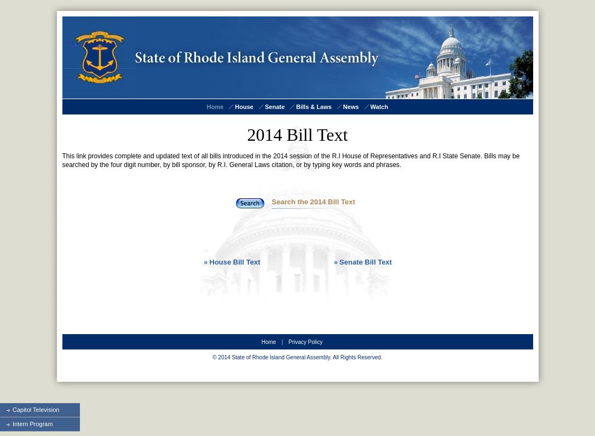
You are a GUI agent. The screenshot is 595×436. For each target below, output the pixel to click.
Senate (275, 107)
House (244, 107)
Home (215, 107)
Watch (380, 107)
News (351, 107)
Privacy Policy (305, 342)
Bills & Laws (314, 107)
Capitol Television (29, 409)
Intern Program (26, 424)
